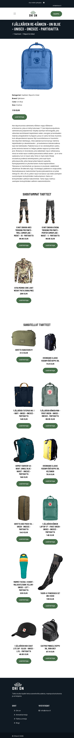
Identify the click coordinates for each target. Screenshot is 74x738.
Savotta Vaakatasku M (23, 350)
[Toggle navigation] (14, 13)
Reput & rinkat (29, 34)
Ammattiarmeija (21, 715)
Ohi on (18, 710)
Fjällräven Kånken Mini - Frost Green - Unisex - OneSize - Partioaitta (50, 413)
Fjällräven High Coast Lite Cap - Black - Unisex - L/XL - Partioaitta (23, 648)
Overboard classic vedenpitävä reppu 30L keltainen (50, 468)
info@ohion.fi (57, 6)
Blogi (18, 723)
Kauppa (56, 14)
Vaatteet (17, 34)
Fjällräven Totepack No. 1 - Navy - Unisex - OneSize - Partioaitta (23, 413)
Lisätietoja (19, 117)
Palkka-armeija (21, 719)
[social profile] (43, 3)
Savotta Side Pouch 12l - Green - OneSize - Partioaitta (23, 526)
